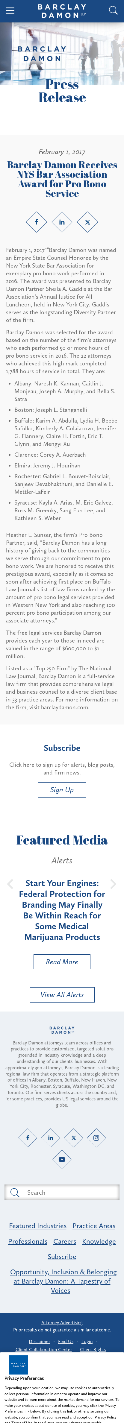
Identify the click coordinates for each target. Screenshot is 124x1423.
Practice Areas (93, 1225)
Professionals (27, 1241)
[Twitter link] (87, 222)
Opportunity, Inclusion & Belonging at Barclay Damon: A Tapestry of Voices (63, 1281)
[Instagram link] (96, 1138)
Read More (56, 963)
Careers (64, 1241)
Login (87, 1341)
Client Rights (93, 1349)
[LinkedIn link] (62, 222)
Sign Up (62, 789)
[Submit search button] (14, 1192)
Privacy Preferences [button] (62, 1357)
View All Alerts (62, 994)
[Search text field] (69, 1192)
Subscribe (62, 1256)
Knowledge (99, 1241)
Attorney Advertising (62, 1322)
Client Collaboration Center (44, 1349)
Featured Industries (37, 1225)
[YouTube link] (62, 1159)
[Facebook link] (36, 222)
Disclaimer (39, 1341)
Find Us (65, 1341)
